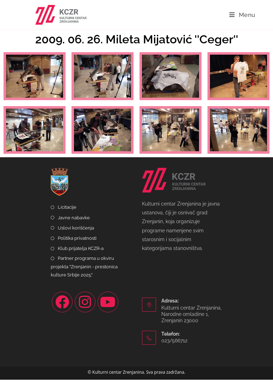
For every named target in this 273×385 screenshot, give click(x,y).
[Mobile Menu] (242, 14)
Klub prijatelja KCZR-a (81, 253)
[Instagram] (85, 307)
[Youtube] (108, 307)
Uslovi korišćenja (76, 233)
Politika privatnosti (77, 243)
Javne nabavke (74, 223)
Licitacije (67, 212)
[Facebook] (62, 307)
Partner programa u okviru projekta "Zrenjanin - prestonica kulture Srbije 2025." (84, 272)
